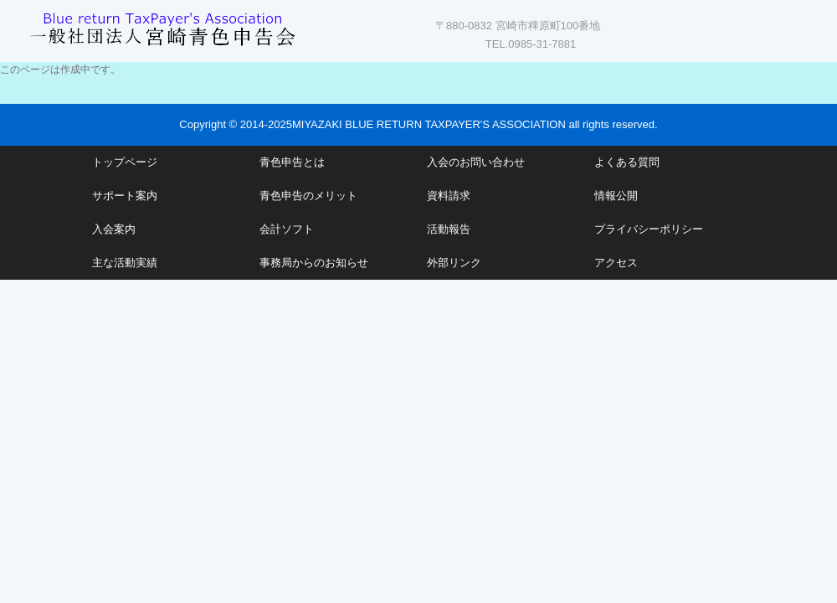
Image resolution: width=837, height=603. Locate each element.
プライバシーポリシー (648, 229)
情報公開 (616, 195)
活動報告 (448, 229)
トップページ (124, 162)
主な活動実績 (124, 262)
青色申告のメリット (308, 195)
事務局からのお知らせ (313, 262)
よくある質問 (627, 162)
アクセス (616, 262)
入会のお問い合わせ (476, 162)
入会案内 (114, 229)
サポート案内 (124, 195)
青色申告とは (292, 162)
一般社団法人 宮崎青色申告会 (163, 27)
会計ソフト (286, 229)
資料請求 (448, 195)
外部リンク (454, 262)
